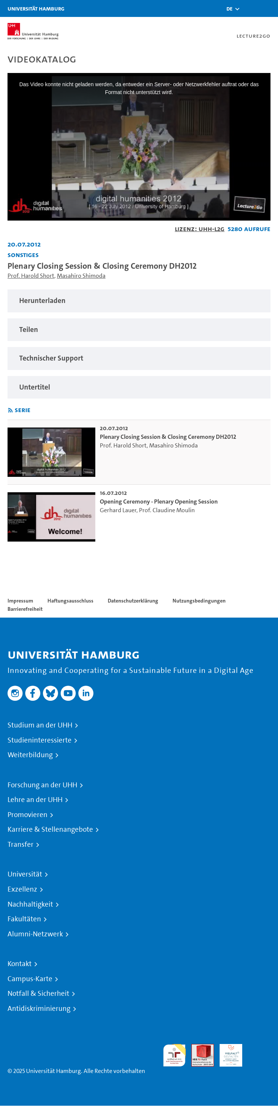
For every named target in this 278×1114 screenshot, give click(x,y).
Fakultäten (24, 919)
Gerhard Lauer (118, 510)
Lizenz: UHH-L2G (200, 228)
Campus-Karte (30, 979)
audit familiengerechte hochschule (174, 1055)
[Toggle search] (249, 8)
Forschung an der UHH (42, 785)
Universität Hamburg (36, 8)
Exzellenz (22, 889)
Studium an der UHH (40, 725)
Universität (25, 874)
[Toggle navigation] (268, 8)
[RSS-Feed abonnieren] (10, 410)
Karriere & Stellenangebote (50, 829)
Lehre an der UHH (35, 800)
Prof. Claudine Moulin (167, 510)
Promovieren (27, 815)
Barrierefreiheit (25, 609)
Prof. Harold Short (31, 276)
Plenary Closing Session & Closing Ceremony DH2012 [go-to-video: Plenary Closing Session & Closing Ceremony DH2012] (168, 437)
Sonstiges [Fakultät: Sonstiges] (23, 254)
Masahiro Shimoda (81, 276)
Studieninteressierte (40, 740)
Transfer (21, 844)
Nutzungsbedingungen (199, 600)
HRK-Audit (227, 1052)
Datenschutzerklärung (133, 600)
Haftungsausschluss (70, 600)
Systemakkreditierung (259, 1048)
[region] (139, 300)
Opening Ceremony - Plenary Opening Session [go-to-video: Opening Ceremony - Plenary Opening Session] (159, 501)
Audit (198, 1048)
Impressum (20, 600)
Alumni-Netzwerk (35, 934)
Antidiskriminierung (39, 1009)
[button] (229, 8)
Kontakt (20, 964)
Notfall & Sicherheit (38, 993)
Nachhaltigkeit (30, 904)
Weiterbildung (30, 755)
